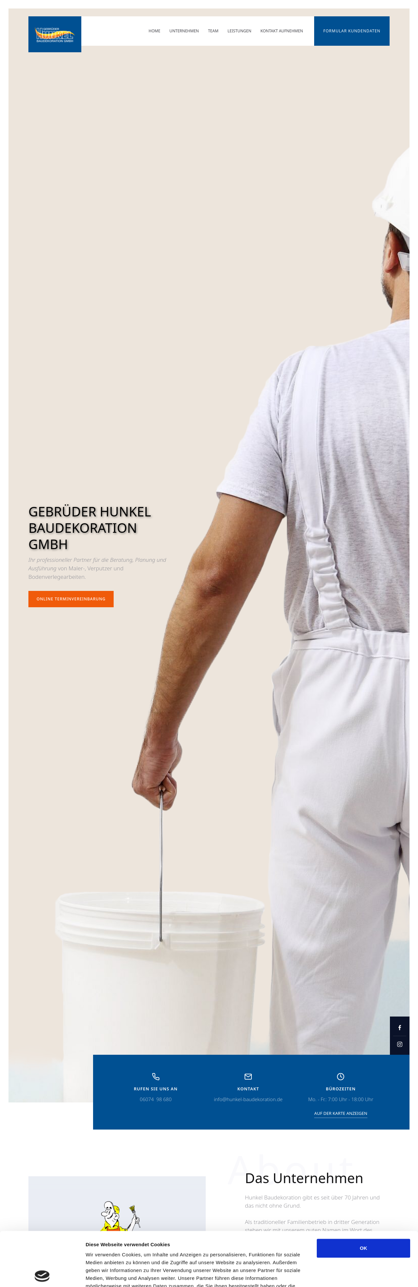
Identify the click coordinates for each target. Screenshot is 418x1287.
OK (363, 1194)
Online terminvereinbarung (71, 599)
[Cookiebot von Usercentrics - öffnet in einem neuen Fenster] (42, 1274)
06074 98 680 (155, 1099)
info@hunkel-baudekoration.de (248, 1099)
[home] (54, 34)
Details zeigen (347, 1274)
